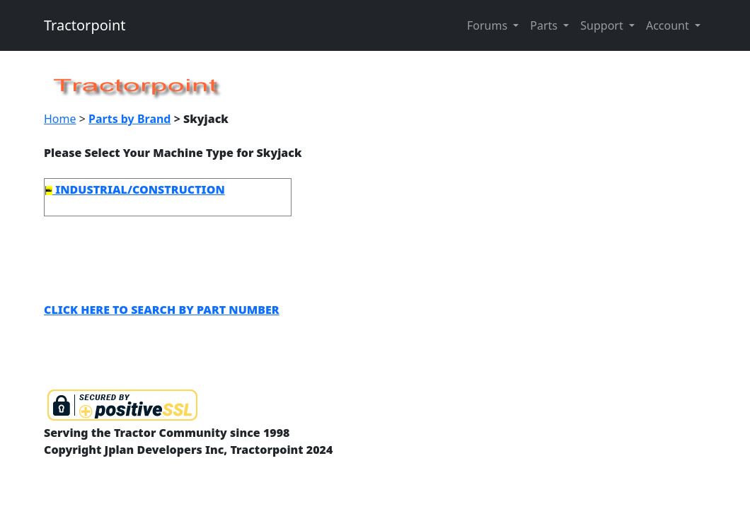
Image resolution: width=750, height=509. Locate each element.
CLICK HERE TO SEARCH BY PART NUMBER (161, 309)
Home (60, 119)
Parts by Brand (129, 119)
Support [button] (603, 25)
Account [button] (669, 25)
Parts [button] (545, 25)
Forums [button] (488, 25)
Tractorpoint (85, 25)
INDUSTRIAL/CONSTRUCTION (135, 189)
